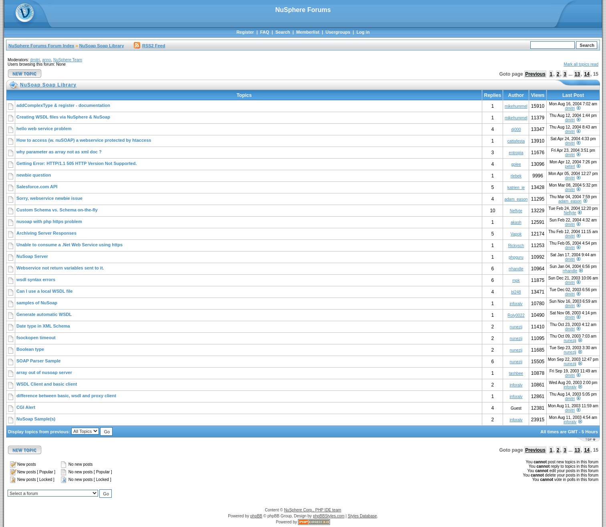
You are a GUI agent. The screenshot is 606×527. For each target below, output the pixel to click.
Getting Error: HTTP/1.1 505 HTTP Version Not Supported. (76, 163)
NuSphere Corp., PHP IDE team (312, 510)
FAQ (264, 32)
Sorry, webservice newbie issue (49, 198)
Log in (363, 32)
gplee (516, 164)
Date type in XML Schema (43, 326)
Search (282, 32)
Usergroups (338, 32)
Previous (535, 74)
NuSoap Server (32, 256)
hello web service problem (44, 128)
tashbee (516, 373)
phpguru (516, 257)
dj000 (516, 129)
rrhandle (516, 269)
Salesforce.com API (36, 186)
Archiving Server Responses (46, 233)
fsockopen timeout (36, 337)
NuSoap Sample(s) (35, 418)
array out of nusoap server (44, 372)
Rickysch (516, 245)
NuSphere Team (67, 60)
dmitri (35, 60)
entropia (516, 153)
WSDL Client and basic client (46, 384)
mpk (516, 280)
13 (577, 74)
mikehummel (516, 106)
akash (516, 222)
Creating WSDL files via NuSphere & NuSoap (63, 117)
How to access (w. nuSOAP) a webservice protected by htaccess (83, 140)
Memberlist (307, 32)
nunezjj (516, 327)
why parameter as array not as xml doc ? (59, 151)
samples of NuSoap (36, 302)
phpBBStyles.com (328, 516)
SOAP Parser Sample (38, 360)
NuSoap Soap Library (101, 45)
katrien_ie (516, 187)
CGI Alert (25, 407)
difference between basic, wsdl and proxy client (66, 395)
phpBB (256, 516)
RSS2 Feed (149, 45)
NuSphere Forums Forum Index (41, 45)
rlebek (516, 176)
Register (245, 32)
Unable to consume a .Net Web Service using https (69, 244)
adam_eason (515, 199)
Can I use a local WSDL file (44, 291)
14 (587, 74)
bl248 (516, 292)
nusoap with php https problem (49, 221)
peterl (570, 166)
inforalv (515, 304)
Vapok (516, 234)
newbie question (33, 175)
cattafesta (516, 141)
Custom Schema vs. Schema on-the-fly (57, 209)
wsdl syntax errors (35, 279)
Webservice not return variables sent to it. (60, 268)
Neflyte (516, 211)
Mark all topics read (581, 64)
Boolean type (30, 349)
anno (46, 60)
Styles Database (362, 516)
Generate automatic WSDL (44, 314)
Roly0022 (515, 315)
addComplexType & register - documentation (63, 105)
